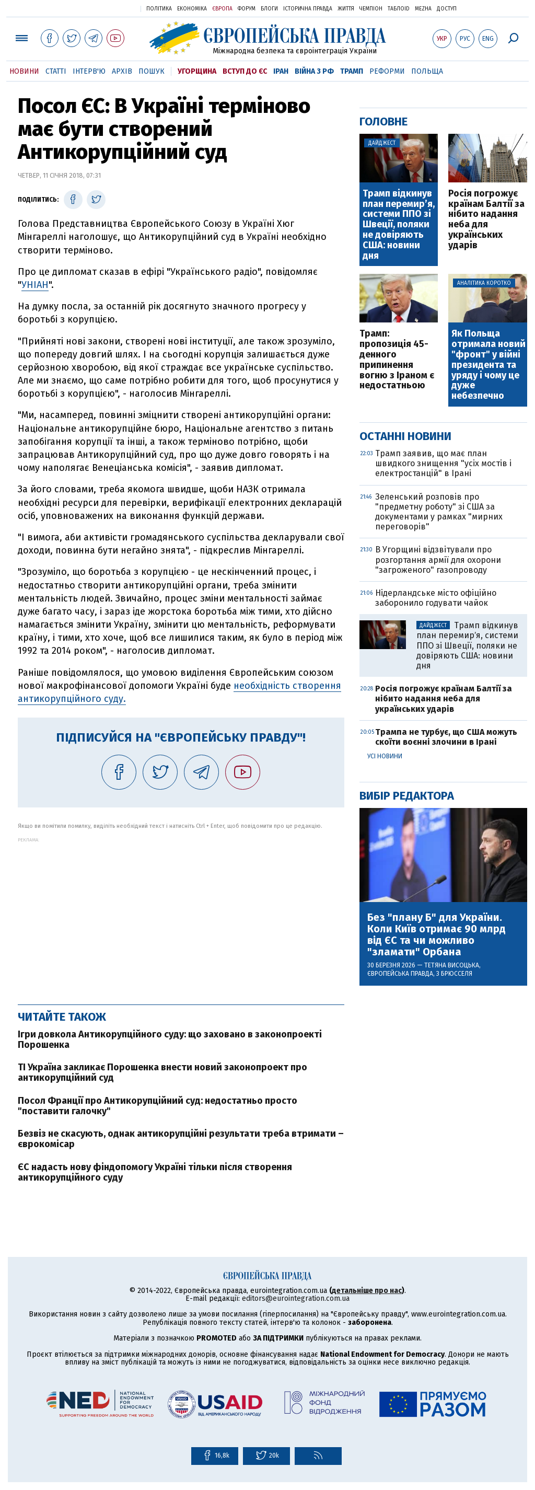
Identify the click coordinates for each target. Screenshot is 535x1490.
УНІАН (35, 285)
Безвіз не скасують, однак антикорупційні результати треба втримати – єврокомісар (181, 1139)
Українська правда (107, 8)
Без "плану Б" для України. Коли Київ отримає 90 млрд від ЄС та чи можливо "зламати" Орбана (436, 934)
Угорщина (197, 71)
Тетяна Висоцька (451, 965)
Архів (122, 71)
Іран (280, 71)
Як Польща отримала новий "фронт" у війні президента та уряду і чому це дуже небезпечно (488, 365)
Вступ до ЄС (245, 71)
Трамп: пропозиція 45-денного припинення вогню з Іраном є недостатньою (396, 360)
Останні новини (405, 436)
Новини (24, 71)
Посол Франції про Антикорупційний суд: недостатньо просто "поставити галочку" (157, 1106)
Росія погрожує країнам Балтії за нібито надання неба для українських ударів (486, 220)
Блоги (269, 9)
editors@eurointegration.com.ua (296, 1298)
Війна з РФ (314, 71)
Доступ (447, 9)
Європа (222, 9)
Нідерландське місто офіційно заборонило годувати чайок (435, 598)
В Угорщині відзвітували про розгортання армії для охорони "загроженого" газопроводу (438, 559)
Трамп (351, 71)
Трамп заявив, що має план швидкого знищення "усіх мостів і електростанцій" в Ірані (443, 463)
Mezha (423, 9)
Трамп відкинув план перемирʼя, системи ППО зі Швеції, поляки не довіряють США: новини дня (399, 225)
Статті (55, 71)
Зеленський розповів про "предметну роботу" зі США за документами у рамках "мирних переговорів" (439, 512)
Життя (346, 9)
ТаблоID (399, 9)
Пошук (151, 71)
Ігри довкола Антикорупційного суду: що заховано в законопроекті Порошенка (170, 1039)
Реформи (387, 71)
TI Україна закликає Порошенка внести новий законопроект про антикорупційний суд (162, 1072)
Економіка (192, 9)
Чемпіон (370, 9)
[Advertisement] (181, 915)
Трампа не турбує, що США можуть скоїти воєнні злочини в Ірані (446, 737)
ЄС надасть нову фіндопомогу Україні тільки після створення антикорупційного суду (155, 1172)
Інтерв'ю (89, 71)
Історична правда (307, 9)
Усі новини (384, 756)
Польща (427, 71)
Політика (159, 9)
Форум (246, 9)
